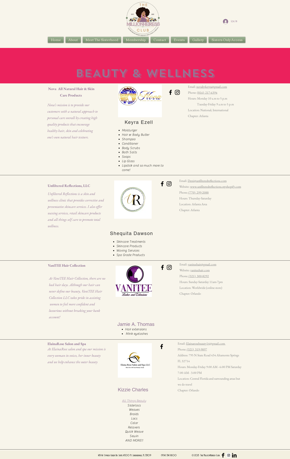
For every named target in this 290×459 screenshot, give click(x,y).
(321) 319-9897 (196, 349)
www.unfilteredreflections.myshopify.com (215, 186)
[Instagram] (177, 92)
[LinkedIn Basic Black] (234, 455)
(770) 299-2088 (198, 192)
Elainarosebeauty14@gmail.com (206, 343)
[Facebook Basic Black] (223, 455)
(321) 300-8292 (198, 276)
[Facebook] (170, 92)
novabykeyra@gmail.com (211, 87)
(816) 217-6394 (207, 92)
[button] (102, 40)
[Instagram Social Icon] (228, 455)
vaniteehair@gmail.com (202, 264)
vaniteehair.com (200, 270)
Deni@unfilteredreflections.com (207, 181)
